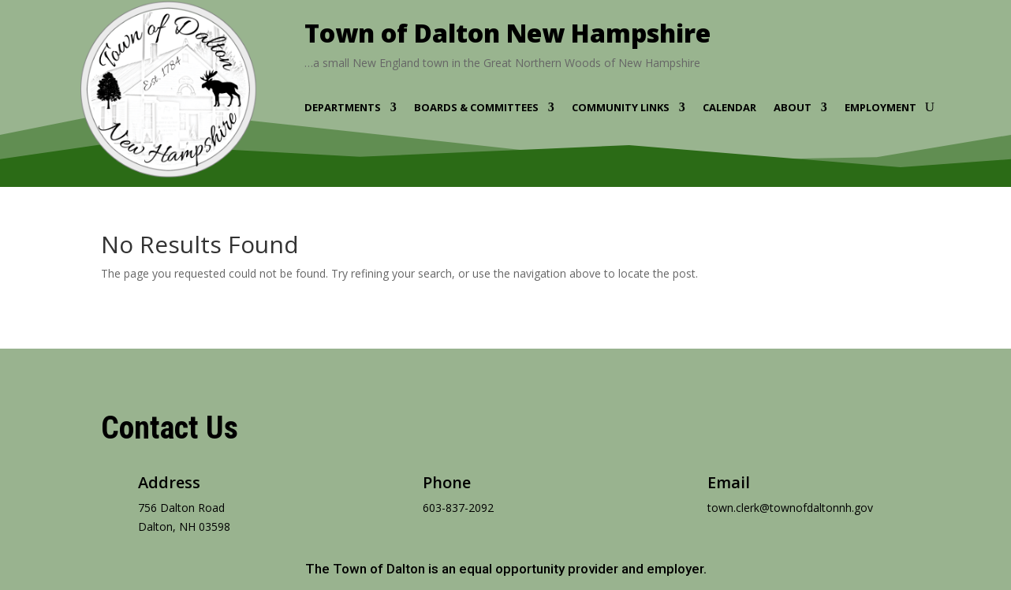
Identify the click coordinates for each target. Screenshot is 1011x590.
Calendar (729, 108)
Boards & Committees (476, 108)
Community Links (621, 108)
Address (169, 482)
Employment (880, 108)
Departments (342, 108)
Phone (447, 482)
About (792, 108)
